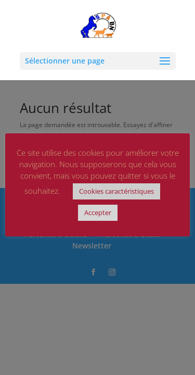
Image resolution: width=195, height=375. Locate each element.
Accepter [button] (97, 212)
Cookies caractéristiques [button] (116, 191)
